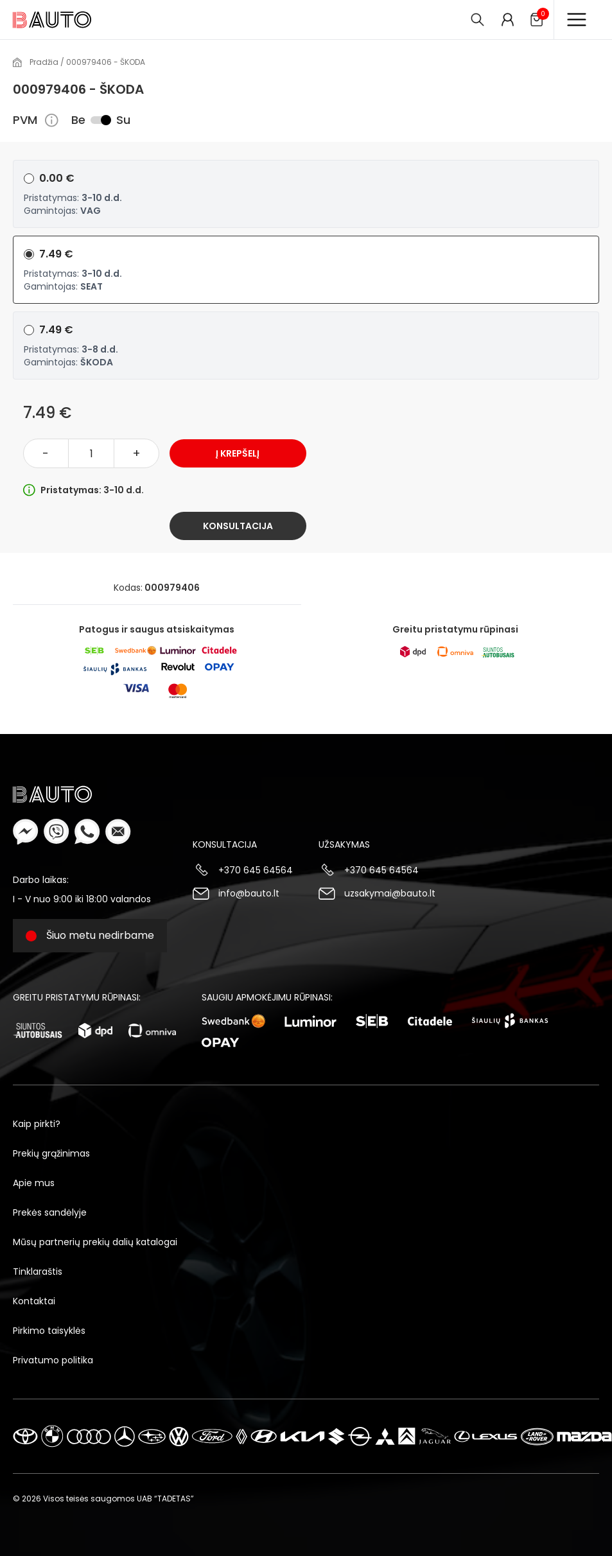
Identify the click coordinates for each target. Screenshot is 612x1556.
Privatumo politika (53, 1360)
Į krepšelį (237, 453)
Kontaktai (34, 1301)
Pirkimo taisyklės (49, 1330)
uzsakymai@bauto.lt (389, 893)
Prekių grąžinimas (51, 1153)
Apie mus (34, 1182)
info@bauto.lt (248, 893)
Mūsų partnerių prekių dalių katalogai (95, 1242)
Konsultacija (238, 526)
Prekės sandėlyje (50, 1212)
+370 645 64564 (255, 870)
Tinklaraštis (37, 1271)
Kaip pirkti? (36, 1123)
